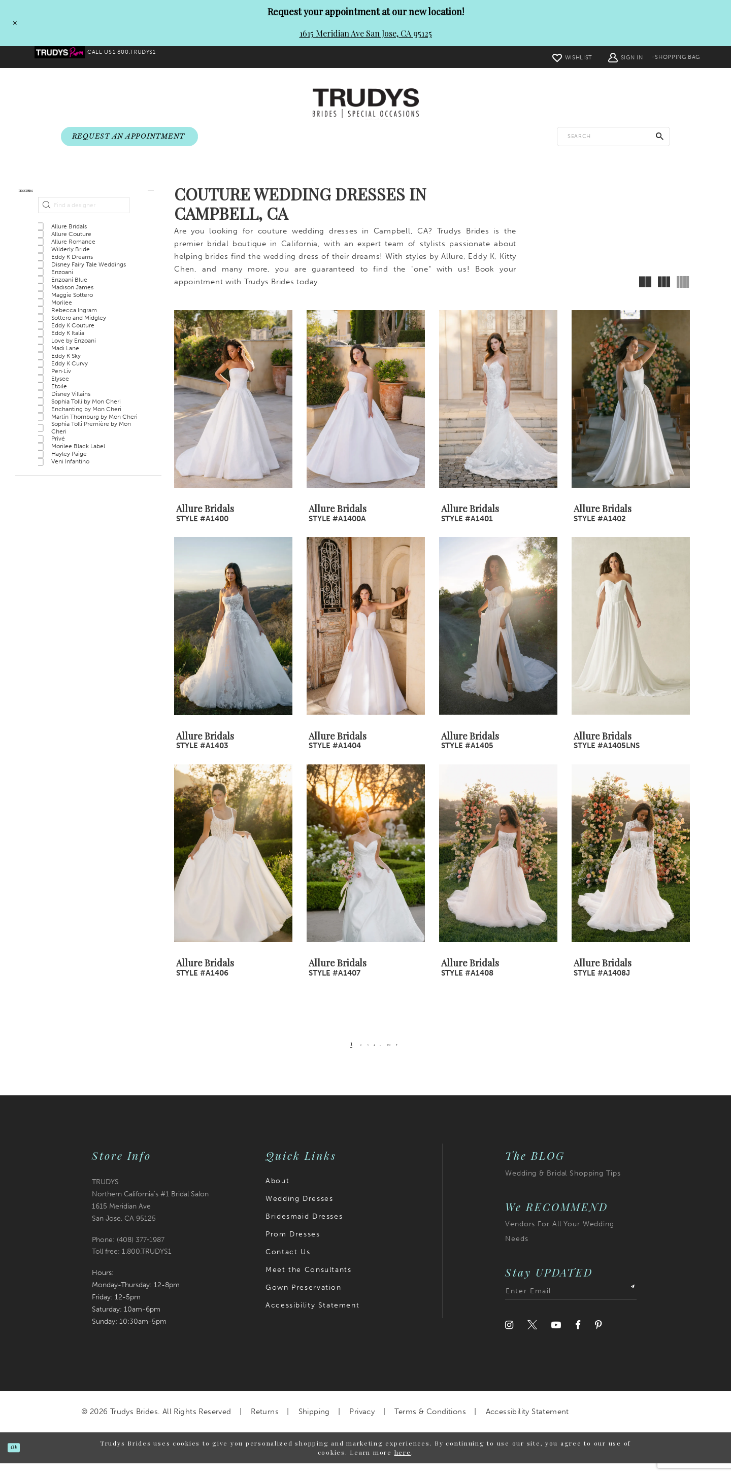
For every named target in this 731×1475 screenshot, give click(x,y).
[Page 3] (358, 1055)
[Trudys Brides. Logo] (366, 104)
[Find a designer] (84, 232)
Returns (265, 1423)
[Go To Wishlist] (549, 57)
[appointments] (129, 137)
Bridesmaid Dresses (304, 1228)
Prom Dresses (292, 1246)
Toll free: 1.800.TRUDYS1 (132, 1263)
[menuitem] (67, 57)
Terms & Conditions (430, 1423)
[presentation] (233, 411)
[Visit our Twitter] (532, 1337)
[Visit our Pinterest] (598, 1336)
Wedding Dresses (299, 1210)
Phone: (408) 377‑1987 (128, 1251)
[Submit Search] (660, 136)
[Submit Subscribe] (627, 1303)
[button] (602, 57)
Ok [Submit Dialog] (21, 1459)
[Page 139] (401, 1055)
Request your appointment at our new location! (366, 12)
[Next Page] (417, 1055)
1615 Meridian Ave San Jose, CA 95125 (366, 33)
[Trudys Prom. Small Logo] (67, 57)
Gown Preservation (303, 1299)
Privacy (362, 1423)
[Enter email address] (571, 1303)
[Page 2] (346, 1055)
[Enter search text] (613, 136)
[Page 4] (371, 1055)
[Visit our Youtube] (556, 1336)
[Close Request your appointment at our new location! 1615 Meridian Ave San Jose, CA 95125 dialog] (11, 23)
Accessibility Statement (312, 1317)
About (277, 1192)
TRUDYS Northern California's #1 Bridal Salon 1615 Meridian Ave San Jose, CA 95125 (150, 1211)
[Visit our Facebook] (578, 1336)
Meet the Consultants (308, 1281)
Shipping (314, 1423)
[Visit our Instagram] (509, 1336)
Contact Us (287, 1263)
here (402, 1464)
